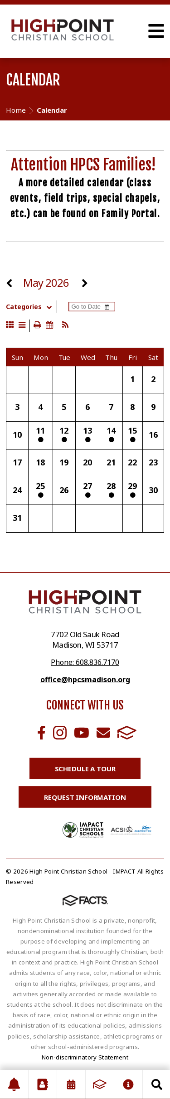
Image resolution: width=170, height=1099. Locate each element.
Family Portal (129, 214)
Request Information (85, 797)
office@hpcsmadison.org (85, 679)
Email (103, 732)
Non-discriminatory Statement (85, 1057)
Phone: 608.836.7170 (85, 662)
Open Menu (156, 31)
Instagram (60, 732)
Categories (31, 307)
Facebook (41, 732)
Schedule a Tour (85, 768)
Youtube (81, 732)
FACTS (126, 732)
